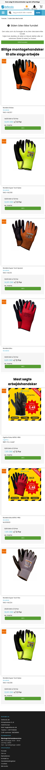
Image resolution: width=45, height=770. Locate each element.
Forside (3, 751)
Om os (3, 753)
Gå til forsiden (22, 42)
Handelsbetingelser (8, 761)
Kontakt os (5, 758)
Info (22, 128)
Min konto (4, 766)
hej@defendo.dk (11, 727)
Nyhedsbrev (5, 756)
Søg (38, 12)
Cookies (4, 764)
